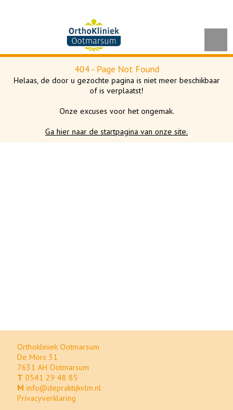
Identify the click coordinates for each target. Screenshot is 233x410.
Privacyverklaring (46, 398)
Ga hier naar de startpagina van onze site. (116, 131)
